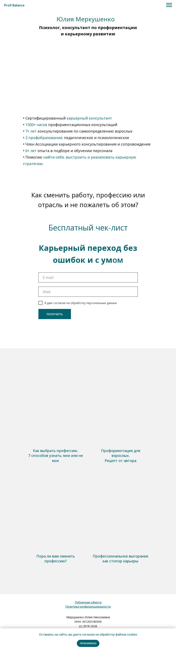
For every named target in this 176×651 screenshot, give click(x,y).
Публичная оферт (87, 602)
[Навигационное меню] (169, 5)
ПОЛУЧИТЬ (55, 314)
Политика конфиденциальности (88, 607)
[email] (88, 277)
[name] (88, 292)
